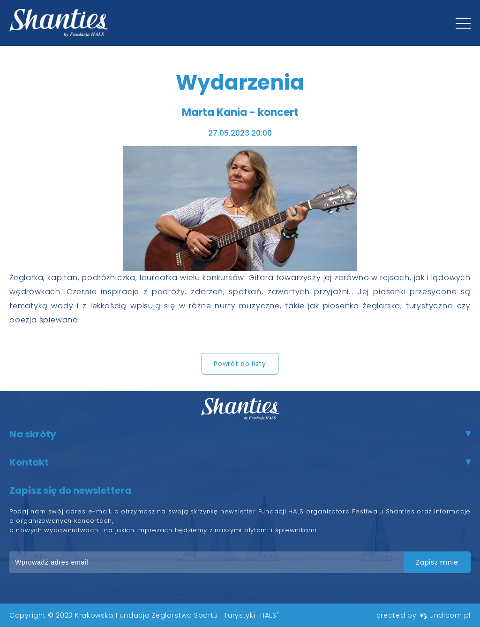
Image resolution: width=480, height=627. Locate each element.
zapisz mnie (437, 562)
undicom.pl (445, 615)
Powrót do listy (240, 363)
